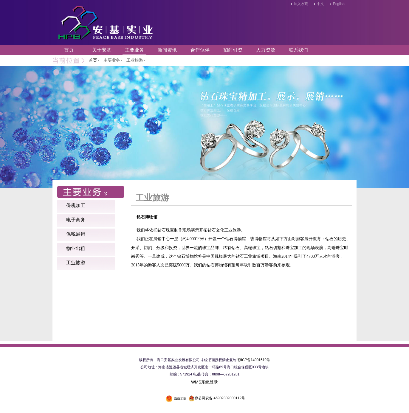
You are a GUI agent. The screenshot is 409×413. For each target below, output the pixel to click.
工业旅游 (75, 262)
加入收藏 (301, 4)
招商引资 (232, 49)
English (339, 4)
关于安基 (101, 49)
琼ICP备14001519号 (254, 360)
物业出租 (75, 248)
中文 (320, 4)
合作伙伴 (200, 49)
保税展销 (75, 234)
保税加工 (75, 205)
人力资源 (265, 49)
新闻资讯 (167, 49)
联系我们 (298, 49)
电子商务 (75, 219)
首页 (69, 49)
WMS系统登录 (204, 382)
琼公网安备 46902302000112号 (217, 398)
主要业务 (134, 49)
